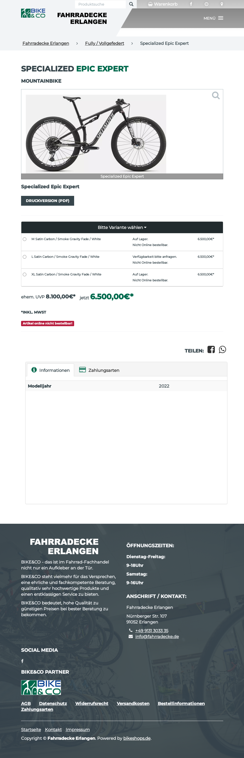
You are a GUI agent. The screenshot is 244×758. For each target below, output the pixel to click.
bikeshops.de (136, 738)
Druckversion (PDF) (47, 200)
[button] (213, 18)
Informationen (50, 370)
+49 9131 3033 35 (151, 630)
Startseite (31, 729)
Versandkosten (133, 703)
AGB (26, 703)
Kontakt (53, 729)
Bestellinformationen (181, 703)
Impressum (78, 729)
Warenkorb (162, 4)
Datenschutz (53, 703)
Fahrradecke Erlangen (45, 43)
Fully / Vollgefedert (104, 43)
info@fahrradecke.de (157, 636)
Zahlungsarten (99, 370)
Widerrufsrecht (91, 703)
